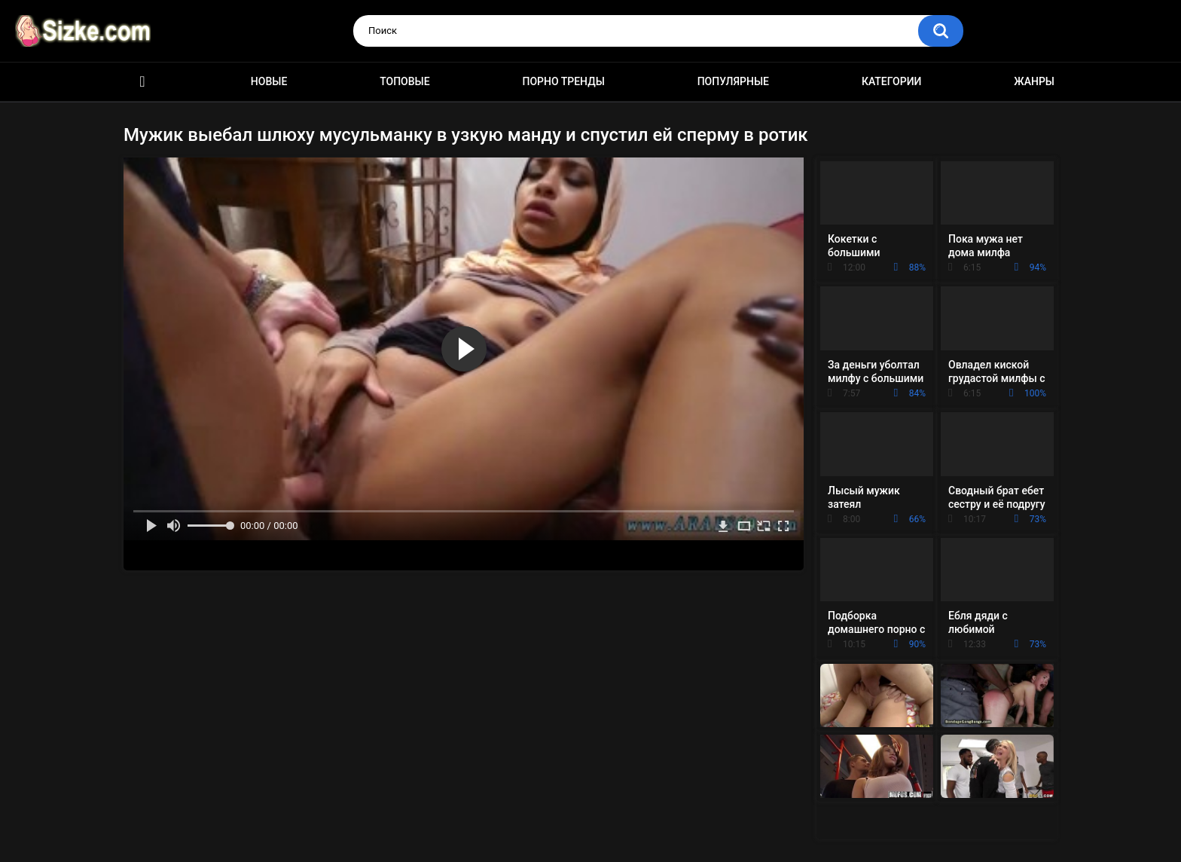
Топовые (404, 81)
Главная (142, 82)
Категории (892, 81)
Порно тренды (563, 81)
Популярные (733, 81)
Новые (269, 81)
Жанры (1034, 81)
